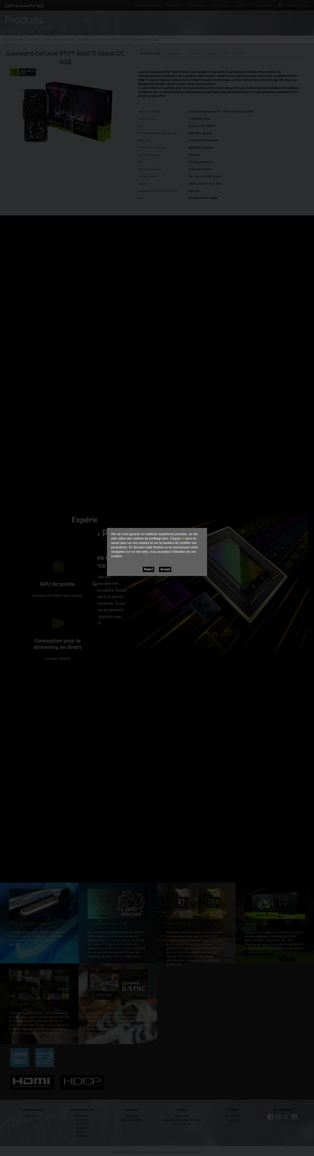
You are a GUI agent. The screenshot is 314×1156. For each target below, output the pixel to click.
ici (183, 538)
